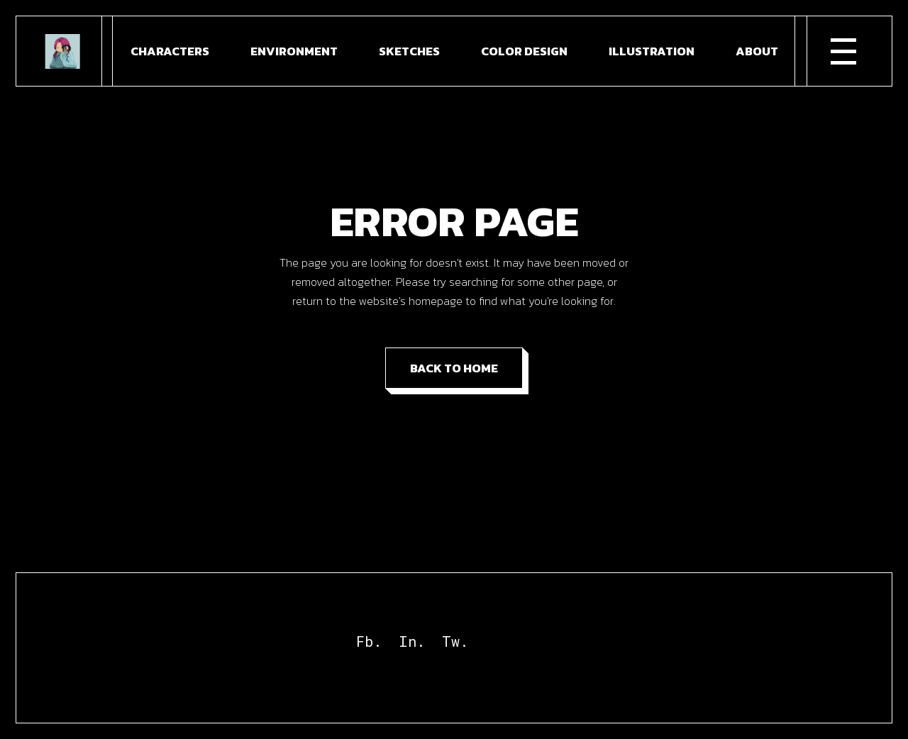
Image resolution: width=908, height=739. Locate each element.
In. (412, 641)
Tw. (455, 641)
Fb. (369, 641)
